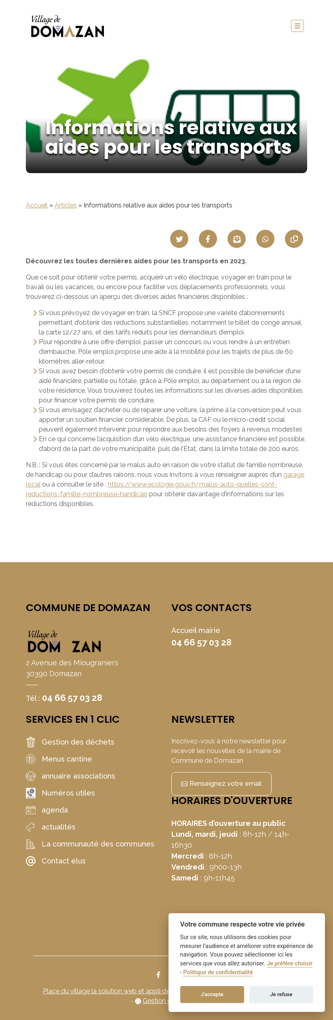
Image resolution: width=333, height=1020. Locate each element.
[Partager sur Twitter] (179, 239)
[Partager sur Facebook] (208, 239)
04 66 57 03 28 (72, 697)
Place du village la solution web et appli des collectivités (127, 991)
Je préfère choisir (289, 963)
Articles (66, 205)
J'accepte (212, 994)
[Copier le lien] (294, 239)
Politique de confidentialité (218, 972)
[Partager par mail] (237, 239)
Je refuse (281, 994)
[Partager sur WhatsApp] (265, 239)
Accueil (37, 205)
